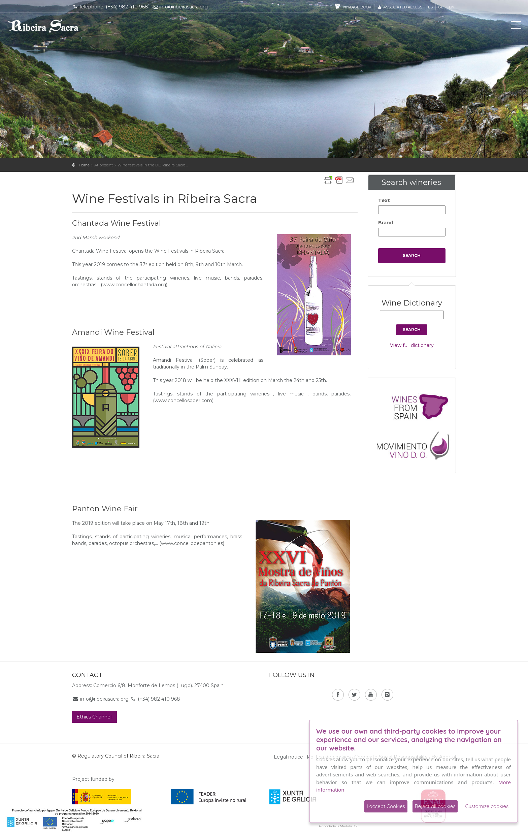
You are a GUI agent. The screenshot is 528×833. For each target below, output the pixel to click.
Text (384, 200)
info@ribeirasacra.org (180, 7)
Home (84, 165)
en (451, 7)
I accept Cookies (386, 806)
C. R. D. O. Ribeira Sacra (43, 26)
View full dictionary (412, 345)
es (430, 7)
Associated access (399, 7)
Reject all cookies (435, 806)
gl (440, 7)
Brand (385, 223)
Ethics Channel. (94, 717)
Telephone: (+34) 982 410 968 (110, 7)
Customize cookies (486, 806)
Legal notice (288, 757)
